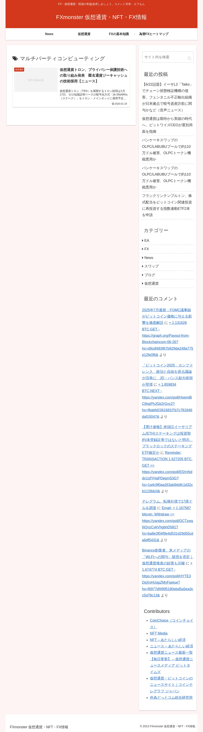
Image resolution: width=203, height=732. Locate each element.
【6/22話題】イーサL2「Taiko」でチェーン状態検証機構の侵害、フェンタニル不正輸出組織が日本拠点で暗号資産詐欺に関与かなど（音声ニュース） (167, 97)
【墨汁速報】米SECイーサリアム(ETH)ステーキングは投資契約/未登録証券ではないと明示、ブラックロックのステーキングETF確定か (167, 440)
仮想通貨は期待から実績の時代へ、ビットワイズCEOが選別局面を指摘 (167, 125)
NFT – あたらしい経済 (168, 640)
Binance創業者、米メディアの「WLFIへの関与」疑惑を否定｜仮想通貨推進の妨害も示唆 (167, 556)
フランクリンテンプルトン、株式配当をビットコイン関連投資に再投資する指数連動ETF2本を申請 (167, 205)
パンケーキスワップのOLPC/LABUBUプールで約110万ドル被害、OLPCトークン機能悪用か (166, 149)
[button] (189, 58)
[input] (168, 57)
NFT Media (159, 633)
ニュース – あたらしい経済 (171, 646)
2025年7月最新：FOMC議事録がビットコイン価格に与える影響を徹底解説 (167, 316)
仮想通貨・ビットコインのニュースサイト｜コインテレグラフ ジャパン (171, 684)
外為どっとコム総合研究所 (171, 698)
